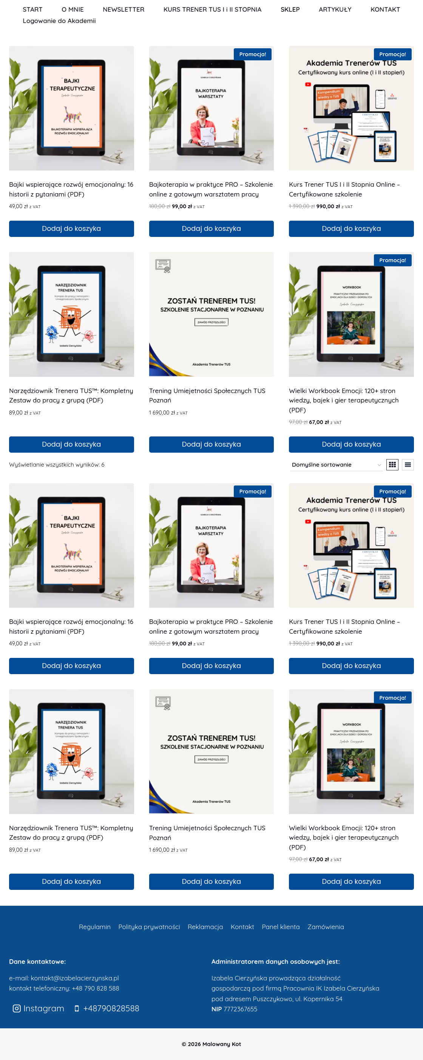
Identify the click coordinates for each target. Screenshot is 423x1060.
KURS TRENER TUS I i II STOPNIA (213, 9)
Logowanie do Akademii (59, 21)
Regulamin (95, 927)
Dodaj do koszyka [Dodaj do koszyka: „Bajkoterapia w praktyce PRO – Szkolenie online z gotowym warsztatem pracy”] (211, 228)
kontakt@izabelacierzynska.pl (75, 978)
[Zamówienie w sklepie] (336, 465)
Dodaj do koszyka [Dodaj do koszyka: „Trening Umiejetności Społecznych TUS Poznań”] (211, 444)
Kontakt (242, 927)
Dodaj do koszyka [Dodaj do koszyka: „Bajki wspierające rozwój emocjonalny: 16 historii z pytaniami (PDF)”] (71, 228)
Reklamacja (205, 927)
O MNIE (72, 9)
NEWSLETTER (123, 9)
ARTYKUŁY (335, 9)
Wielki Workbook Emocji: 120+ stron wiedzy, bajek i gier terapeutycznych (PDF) (343, 400)
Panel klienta (280, 927)
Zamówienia (325, 927)
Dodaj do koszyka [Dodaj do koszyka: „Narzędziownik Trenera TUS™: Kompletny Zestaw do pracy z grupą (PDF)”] (71, 444)
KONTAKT (385, 9)
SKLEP (290, 9)
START (32, 9)
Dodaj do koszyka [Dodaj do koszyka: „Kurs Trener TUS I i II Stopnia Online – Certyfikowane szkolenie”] (351, 228)
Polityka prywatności (149, 927)
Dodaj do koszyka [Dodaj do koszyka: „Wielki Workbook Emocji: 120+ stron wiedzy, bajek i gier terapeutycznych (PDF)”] (351, 444)
